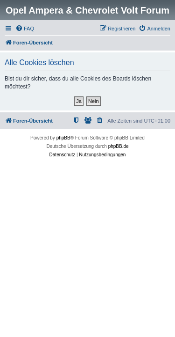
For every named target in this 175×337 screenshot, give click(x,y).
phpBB (63, 137)
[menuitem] (24, 28)
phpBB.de (118, 146)
